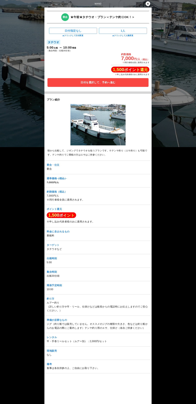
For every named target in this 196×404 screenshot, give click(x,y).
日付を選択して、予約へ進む (98, 82)
